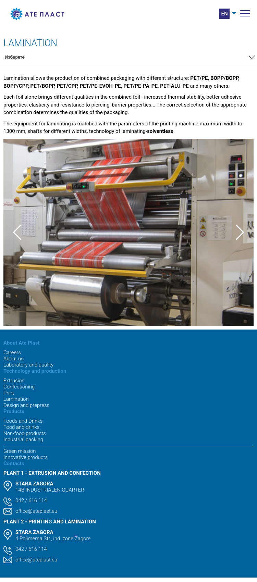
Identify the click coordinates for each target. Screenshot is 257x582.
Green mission (19, 451)
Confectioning (19, 387)
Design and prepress (26, 405)
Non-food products (24, 433)
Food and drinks (21, 427)
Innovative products (25, 457)
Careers (12, 352)
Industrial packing (23, 439)
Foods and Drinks (22, 421)
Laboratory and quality (28, 365)
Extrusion (14, 380)
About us (13, 359)
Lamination (16, 399)
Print (8, 393)
